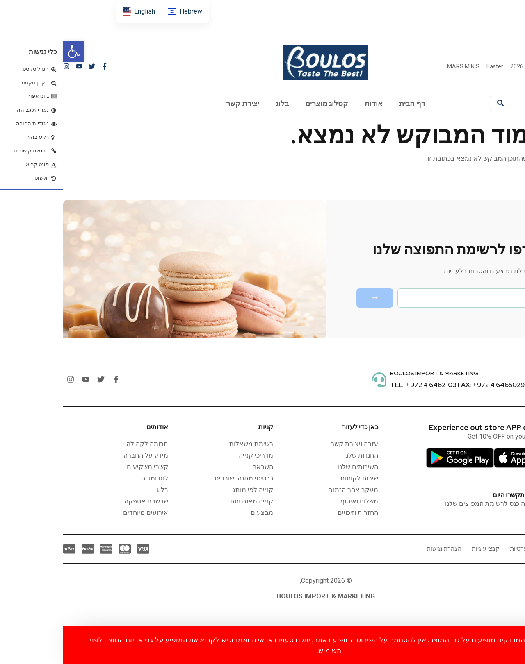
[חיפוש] (437, 103)
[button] (10, 51)
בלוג (219, 103)
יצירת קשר (179, 103)
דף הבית (349, 103)
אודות (310, 103)
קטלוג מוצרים (263, 103)
